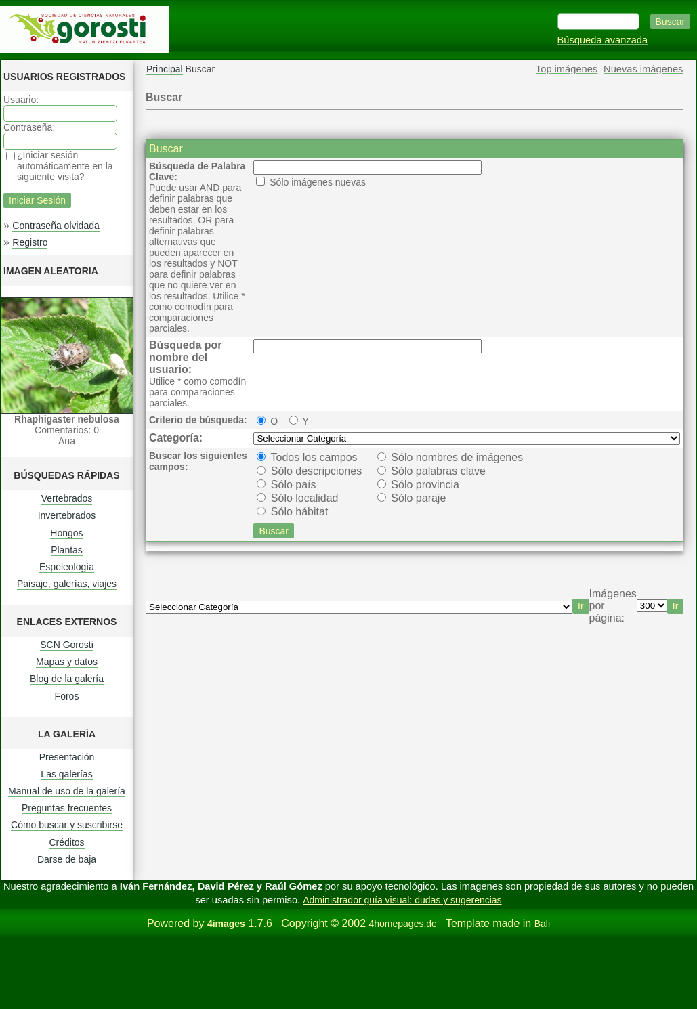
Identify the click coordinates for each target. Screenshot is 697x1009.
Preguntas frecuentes (67, 807)
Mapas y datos (67, 661)
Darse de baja (66, 859)
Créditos (66, 842)
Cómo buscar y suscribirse (67, 824)
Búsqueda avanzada (602, 40)
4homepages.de (402, 923)
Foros (67, 696)
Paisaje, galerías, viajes (67, 583)
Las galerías (66, 774)
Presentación (67, 757)
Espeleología (66, 566)
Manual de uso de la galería (66, 791)
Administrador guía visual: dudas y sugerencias (402, 900)
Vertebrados (67, 498)
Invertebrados (67, 515)
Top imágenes (566, 69)
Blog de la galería (67, 678)
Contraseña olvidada (55, 225)
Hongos (66, 533)
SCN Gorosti (66, 644)
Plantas (67, 549)
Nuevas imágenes (643, 69)
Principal (164, 69)
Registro (29, 242)
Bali (542, 923)
